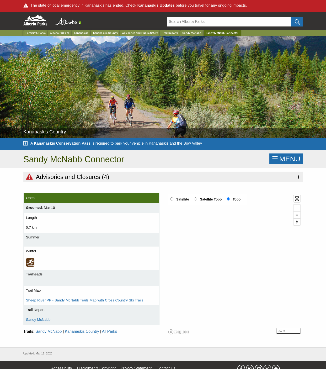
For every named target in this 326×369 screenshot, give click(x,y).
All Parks (109, 331)
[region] (235, 264)
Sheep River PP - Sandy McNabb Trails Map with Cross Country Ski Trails (85, 300)
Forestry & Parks (36, 33)
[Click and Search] (297, 21)
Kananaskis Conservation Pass (62, 143)
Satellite (182, 199)
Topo (236, 199)
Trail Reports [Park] (170, 33)
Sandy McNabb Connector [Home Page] (222, 33)
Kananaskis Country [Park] (105, 33)
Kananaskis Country (82, 331)
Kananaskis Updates (156, 5)
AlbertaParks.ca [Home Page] (59, 33)
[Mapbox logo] (178, 332)
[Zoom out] (297, 214)
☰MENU (286, 159)
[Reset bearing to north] (297, 221)
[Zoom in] (297, 208)
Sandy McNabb (191, 33)
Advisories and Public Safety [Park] (140, 33)
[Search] (229, 21)
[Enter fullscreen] (297, 198)
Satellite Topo (211, 199)
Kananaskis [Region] (81, 33)
